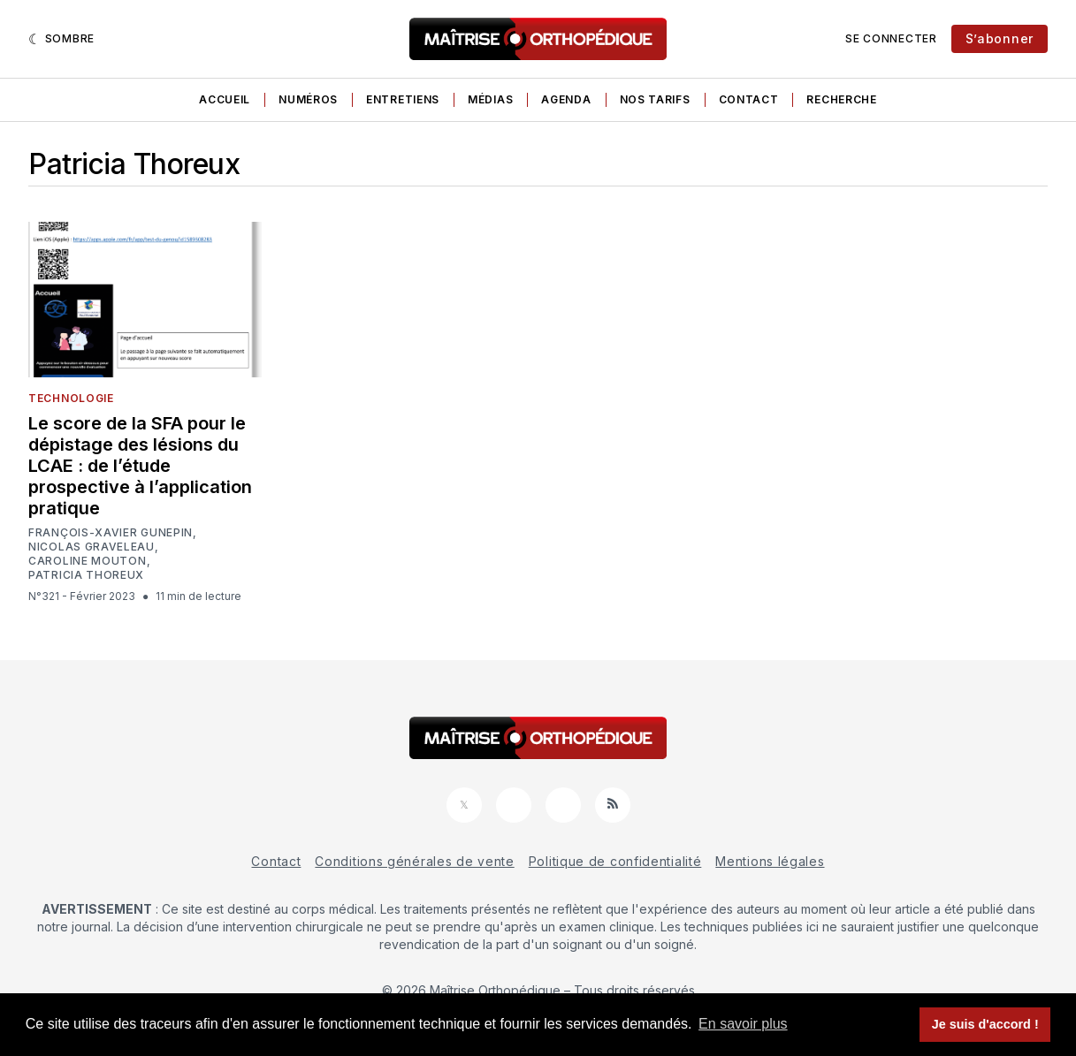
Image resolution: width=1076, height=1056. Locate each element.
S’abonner (999, 38)
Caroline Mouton (87, 560)
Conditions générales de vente (414, 861)
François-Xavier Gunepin (110, 533)
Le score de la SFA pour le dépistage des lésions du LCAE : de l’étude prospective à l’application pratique (140, 466)
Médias (490, 99)
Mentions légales (769, 861)
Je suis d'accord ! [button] (985, 1024)
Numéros (308, 99)
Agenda (566, 99)
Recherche (841, 99)
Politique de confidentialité (615, 861)
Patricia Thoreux (86, 574)
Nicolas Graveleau (91, 547)
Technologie (71, 398)
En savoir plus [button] (743, 1023)
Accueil (224, 99)
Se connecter (890, 38)
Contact (749, 99)
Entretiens (402, 99)
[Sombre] (61, 39)
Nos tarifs (655, 99)
